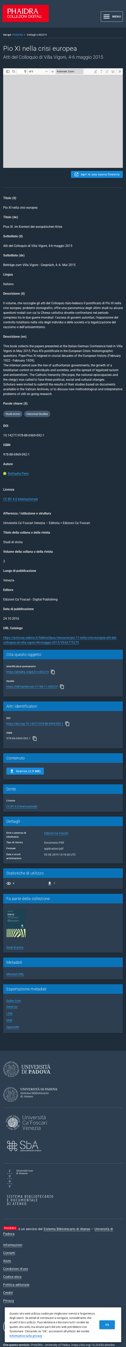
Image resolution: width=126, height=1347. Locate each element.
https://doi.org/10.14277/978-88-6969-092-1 (34, 723)
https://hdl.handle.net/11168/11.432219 (32, 686)
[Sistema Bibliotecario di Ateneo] (31, 1105)
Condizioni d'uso (15, 1269)
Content (63, 118)
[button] (112, 16)
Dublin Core (13, 1000)
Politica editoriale (16, 1285)
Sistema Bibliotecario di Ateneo (67, 1229)
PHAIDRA (17, 34)
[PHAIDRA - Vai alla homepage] (25, 21)
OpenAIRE (12, 1027)
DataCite (11, 1006)
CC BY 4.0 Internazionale (20, 499)
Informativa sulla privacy (26, 1335)
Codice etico (12, 1277)
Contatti (9, 1253)
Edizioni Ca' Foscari (56, 833)
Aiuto (7, 1261)
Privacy (8, 1301)
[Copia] (52, 672)
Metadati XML (15, 974)
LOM (9, 1013)
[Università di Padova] (26, 1080)
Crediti (8, 1293)
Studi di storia (15, 947)
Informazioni (12, 1245)
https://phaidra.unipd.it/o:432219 (27, 671)
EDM (9, 1020)
